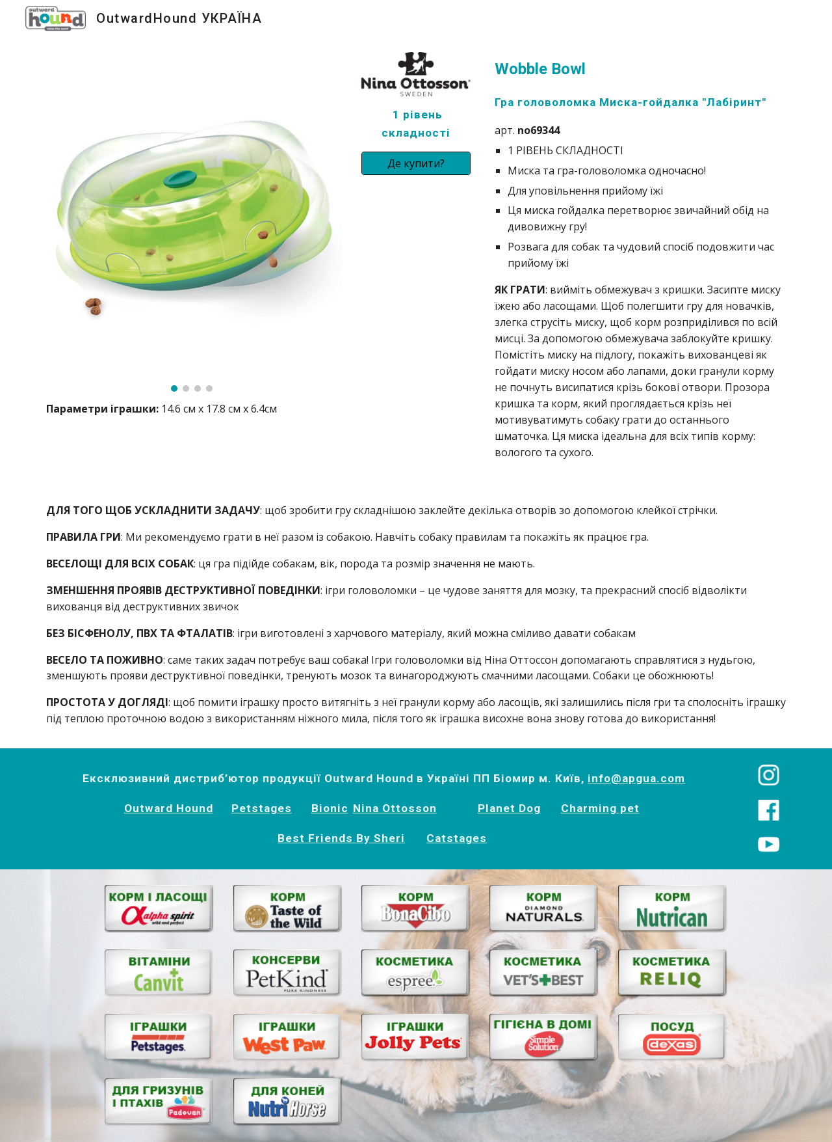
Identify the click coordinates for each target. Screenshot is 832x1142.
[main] (192, 409)
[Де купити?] (416, 163)
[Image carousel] (192, 222)
